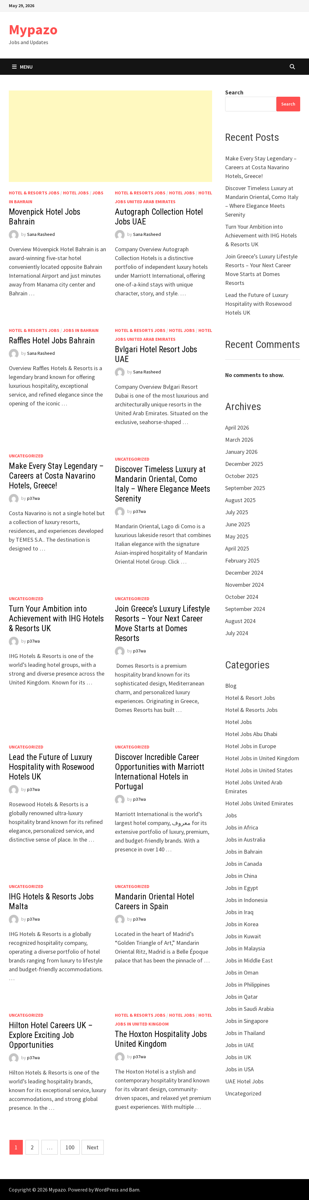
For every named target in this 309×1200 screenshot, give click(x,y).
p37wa (33, 498)
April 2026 (237, 427)
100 (70, 1147)
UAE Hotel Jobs (244, 1081)
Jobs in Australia (245, 839)
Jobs (231, 815)
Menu (22, 66)
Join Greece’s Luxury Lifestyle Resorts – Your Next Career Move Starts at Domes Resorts (162, 623)
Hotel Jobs (76, 193)
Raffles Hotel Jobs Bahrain (52, 340)
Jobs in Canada (243, 863)
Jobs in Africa (241, 827)
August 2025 (240, 500)
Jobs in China (241, 875)
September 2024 (245, 609)
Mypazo (33, 29)
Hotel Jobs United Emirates (259, 803)
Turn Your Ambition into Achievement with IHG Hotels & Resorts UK (56, 618)
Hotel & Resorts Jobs (34, 193)
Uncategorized (26, 456)
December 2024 (244, 572)
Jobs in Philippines (247, 984)
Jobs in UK (238, 1057)
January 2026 (241, 451)
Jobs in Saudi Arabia (249, 1008)
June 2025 (237, 524)
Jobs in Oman (241, 972)
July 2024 (236, 633)
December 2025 (244, 464)
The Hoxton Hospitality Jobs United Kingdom (161, 1039)
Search (234, 92)
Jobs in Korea (241, 924)
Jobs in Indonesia (246, 900)
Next (93, 1147)
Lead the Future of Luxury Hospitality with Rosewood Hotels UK (51, 766)
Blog (231, 685)
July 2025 (236, 512)
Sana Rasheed (41, 234)
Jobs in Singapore (246, 1021)
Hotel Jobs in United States (259, 770)
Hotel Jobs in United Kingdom (262, 758)
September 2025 (245, 488)
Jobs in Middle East (249, 960)
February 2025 (242, 560)
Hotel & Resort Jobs (250, 697)
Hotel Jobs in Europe (250, 746)
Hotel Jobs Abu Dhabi (251, 734)
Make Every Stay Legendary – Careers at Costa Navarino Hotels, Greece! (56, 475)
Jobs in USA (239, 1069)
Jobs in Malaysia (245, 948)
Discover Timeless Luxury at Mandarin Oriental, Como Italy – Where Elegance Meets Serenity (162, 484)
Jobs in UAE (239, 1045)
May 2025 (236, 536)
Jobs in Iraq (239, 912)
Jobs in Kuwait (243, 936)
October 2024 (241, 596)
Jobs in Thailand (245, 1033)
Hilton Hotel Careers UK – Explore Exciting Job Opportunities (51, 1035)
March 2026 (239, 439)
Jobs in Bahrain (81, 330)
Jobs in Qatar (241, 996)
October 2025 (241, 476)
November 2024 (244, 584)
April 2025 (237, 548)
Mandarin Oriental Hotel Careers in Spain (154, 901)
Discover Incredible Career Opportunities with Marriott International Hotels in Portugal (159, 771)
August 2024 (240, 621)
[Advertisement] (110, 136)
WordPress (107, 1189)
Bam (134, 1189)
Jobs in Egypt (241, 888)
